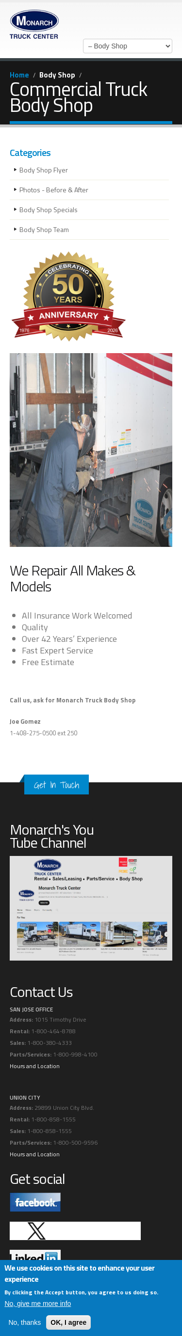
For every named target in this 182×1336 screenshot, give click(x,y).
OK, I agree (68, 1322)
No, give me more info (37, 1303)
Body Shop (57, 74)
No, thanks (24, 1322)
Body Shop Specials (48, 209)
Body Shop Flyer (43, 170)
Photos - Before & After (53, 190)
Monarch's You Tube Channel (52, 836)
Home (19, 74)
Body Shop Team (44, 229)
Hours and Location (35, 1066)
